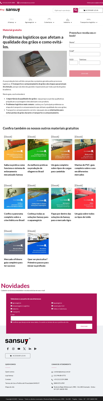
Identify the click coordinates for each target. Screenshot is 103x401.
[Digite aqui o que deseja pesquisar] (63, 10)
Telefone (82, 59)
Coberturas (48, 22)
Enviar (84, 73)
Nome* (72, 42)
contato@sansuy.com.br (26, 3)
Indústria (67, 22)
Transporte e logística (87, 22)
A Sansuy (11, 22)
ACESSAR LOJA (90, 10)
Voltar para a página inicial (95, 3)
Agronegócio (29, 22)
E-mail (51, 316)
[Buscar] (75, 10)
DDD (71, 59)
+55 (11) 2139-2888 (7, 3)
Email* (71, 51)
